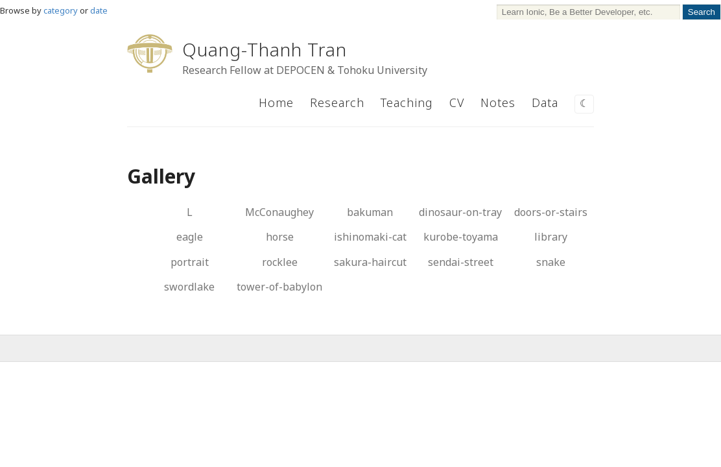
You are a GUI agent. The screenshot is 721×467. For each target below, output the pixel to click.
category (60, 10)
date (99, 10)
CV (456, 102)
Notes (497, 102)
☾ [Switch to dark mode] (584, 103)
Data (545, 102)
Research (337, 102)
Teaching (407, 102)
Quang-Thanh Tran (264, 49)
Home (276, 102)
